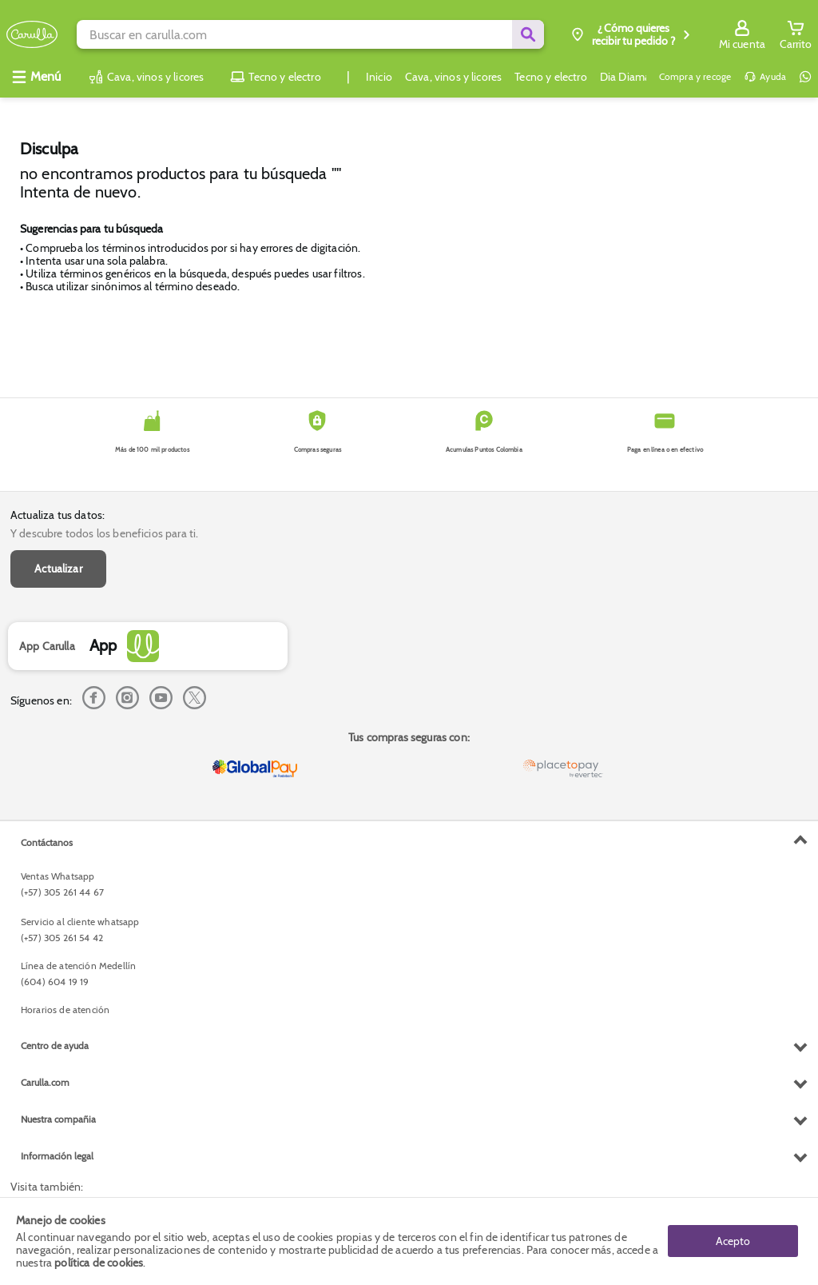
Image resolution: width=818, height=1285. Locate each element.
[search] (310, 34)
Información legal (57, 1156)
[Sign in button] (742, 34)
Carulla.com (45, 1082)
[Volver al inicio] (32, 35)
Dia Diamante (633, 77)
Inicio (379, 77)
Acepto (733, 1241)
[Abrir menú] (36, 77)
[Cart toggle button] (796, 34)
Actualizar (58, 568)
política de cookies (98, 1262)
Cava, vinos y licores (453, 77)
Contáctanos (47, 842)
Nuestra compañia (58, 1119)
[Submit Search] (528, 34)
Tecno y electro (550, 77)
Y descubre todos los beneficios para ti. (104, 533)
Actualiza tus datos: (57, 515)
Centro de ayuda (55, 1046)
